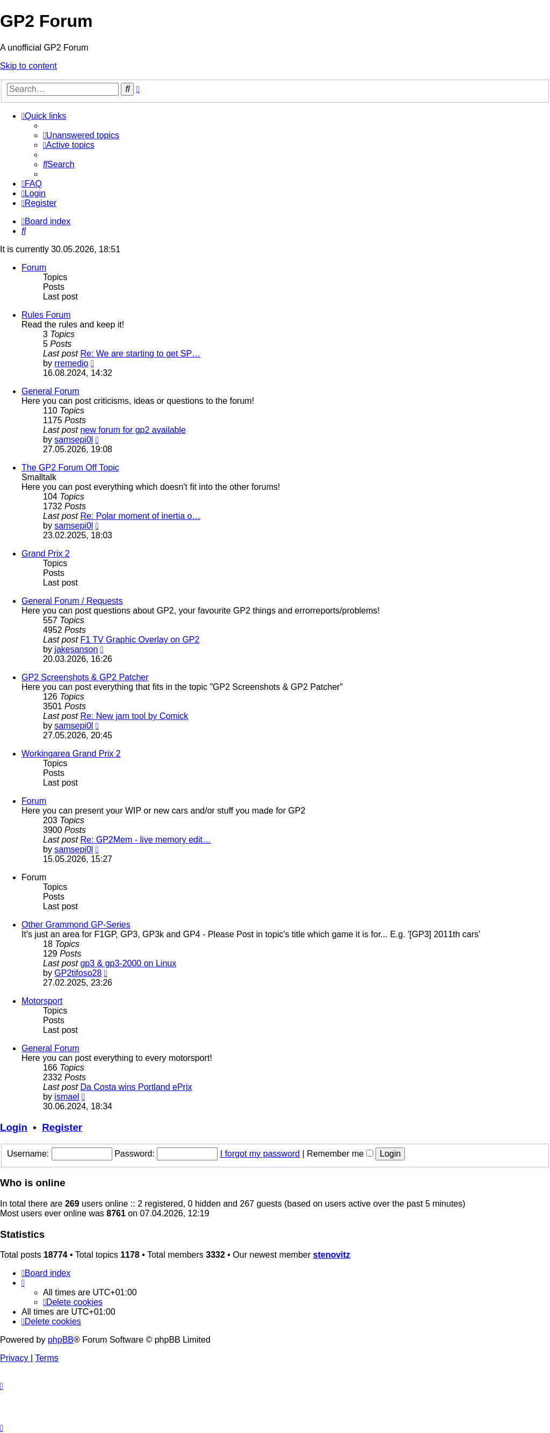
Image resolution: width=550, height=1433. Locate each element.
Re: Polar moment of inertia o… (140, 516)
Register (62, 1127)
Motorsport (41, 1001)
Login (13, 1127)
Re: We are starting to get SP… (140, 353)
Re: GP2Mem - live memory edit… (145, 839)
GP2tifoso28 (78, 973)
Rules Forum (46, 314)
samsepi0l (73, 439)
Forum (33, 267)
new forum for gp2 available (133, 429)
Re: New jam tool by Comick (134, 716)
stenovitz (331, 1254)
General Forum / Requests (72, 600)
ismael (66, 1096)
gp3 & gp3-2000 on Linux (128, 963)
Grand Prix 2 (45, 553)
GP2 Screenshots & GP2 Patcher (85, 677)
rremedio (71, 363)
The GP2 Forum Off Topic (70, 467)
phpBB (61, 1339)
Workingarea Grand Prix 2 (71, 753)
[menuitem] (81, 135)
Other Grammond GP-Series (76, 924)
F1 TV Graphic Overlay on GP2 (139, 639)
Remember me (340, 1153)
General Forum (50, 391)
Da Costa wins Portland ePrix (136, 1087)
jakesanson (76, 649)
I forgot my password (260, 1153)
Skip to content (28, 65)
